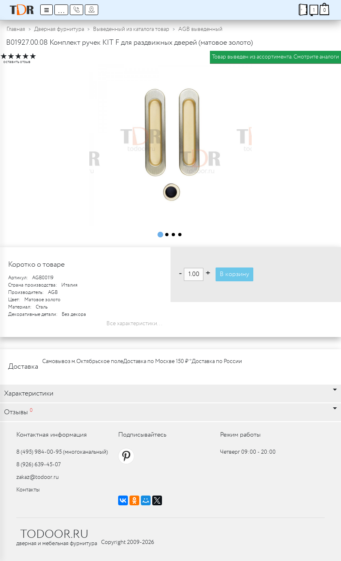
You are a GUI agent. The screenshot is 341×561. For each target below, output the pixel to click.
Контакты (28, 490)
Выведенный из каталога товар (131, 29)
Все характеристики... (134, 324)
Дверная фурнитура (59, 29)
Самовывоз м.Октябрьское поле (82, 361)
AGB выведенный (200, 29)
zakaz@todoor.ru (37, 477)
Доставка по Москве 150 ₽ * (157, 361)
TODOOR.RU (54, 534)
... (61, 9)
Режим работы (240, 434)
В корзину (234, 274)
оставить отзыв (16, 62)
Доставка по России (217, 361)
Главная (15, 29)
